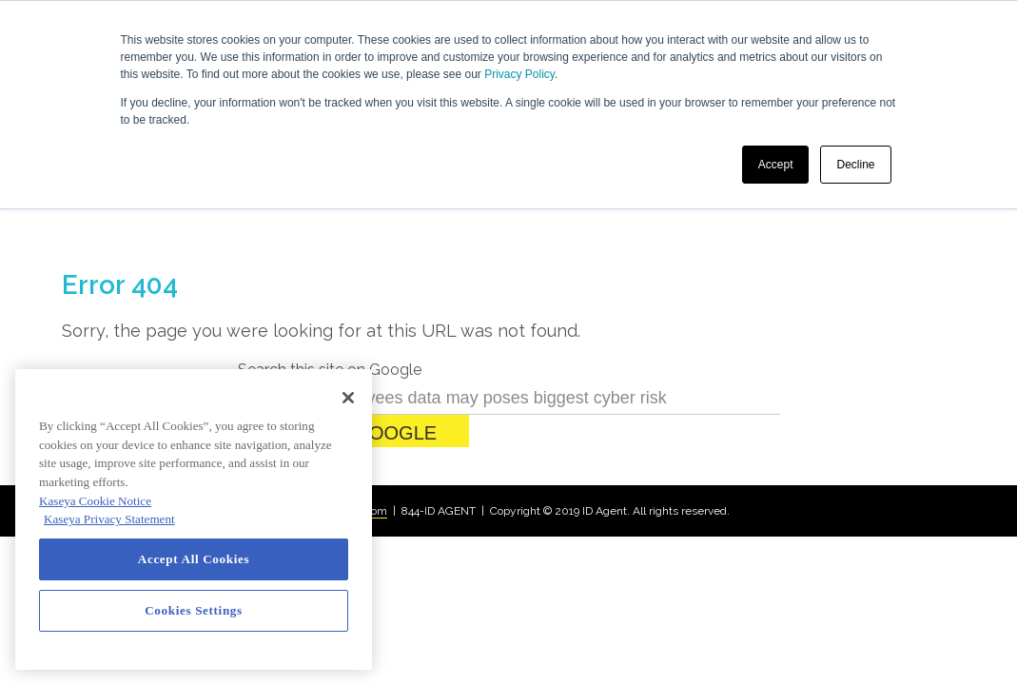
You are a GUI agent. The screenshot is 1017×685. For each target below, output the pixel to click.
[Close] (348, 398)
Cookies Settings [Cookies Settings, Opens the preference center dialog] (194, 610)
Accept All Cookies (193, 559)
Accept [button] (775, 164)
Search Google (354, 357)
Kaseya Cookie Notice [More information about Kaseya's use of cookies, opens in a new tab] (95, 501)
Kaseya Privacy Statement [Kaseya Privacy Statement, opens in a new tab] (109, 519)
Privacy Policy (519, 74)
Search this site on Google (329, 294)
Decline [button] (855, 164)
